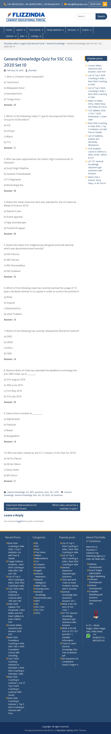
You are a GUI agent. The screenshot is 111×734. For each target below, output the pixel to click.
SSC (51, 492)
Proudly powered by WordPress (39, 730)
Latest (19, 29)
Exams (85, 29)
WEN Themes (79, 730)
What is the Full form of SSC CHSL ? (69, 607)
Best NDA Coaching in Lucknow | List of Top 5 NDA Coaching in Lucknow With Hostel (16, 685)
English (38, 570)
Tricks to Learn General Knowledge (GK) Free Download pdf (69, 649)
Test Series (34, 29)
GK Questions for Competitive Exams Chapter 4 (70, 661)
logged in (20, 521)
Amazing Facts (42, 588)
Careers (10, 36)
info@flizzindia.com (77, 4)
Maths (38, 555)
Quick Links (95, 4)
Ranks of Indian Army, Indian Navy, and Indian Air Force (97, 103)
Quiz (47, 492)
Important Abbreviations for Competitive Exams (21, 506)
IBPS (32, 492)
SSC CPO (39, 610)
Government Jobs (43, 597)
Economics (40, 567)
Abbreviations (41, 558)
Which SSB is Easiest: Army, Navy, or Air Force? (97, 180)
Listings (34, 36)
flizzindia (32, 70)
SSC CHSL (40, 607)
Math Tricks (40, 585)
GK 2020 (46, 495)
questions (39, 492)
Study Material (54, 29)
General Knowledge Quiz (26, 495)
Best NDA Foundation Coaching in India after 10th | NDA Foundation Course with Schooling (16, 646)
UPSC (56, 492)
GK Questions (57, 495)
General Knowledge (56, 43)
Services (71, 29)
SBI (36, 604)
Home (9, 29)
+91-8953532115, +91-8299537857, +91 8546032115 (33, 4)
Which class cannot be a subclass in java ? (65, 506)
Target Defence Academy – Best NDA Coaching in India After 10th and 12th (16, 567)
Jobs (22, 36)
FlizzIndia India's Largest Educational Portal (24, 43)
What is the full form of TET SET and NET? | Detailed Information (70, 634)
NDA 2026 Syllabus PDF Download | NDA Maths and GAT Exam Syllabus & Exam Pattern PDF (16, 613)
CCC (37, 561)
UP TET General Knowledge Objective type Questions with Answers (95, 167)
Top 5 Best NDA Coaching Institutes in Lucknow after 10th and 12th (16, 594)
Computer (40, 564)
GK (27, 492)
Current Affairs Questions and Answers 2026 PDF (97, 68)
